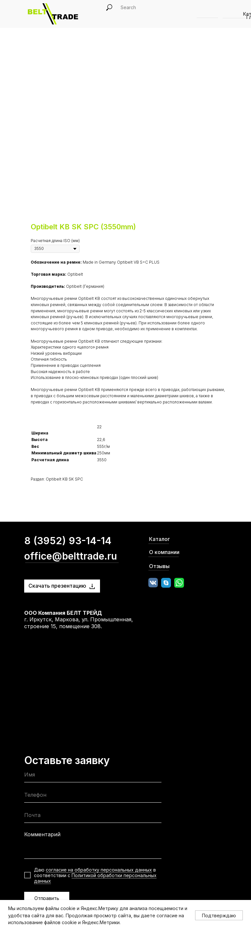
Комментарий (42, 834)
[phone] (92, 797)
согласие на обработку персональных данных (99, 870)
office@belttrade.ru (70, 556)
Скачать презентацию (57, 585)
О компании (164, 552)
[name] (92, 776)
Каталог (159, 539)
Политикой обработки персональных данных (95, 878)
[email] (92, 817)
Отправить (46, 898)
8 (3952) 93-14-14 (67, 541)
